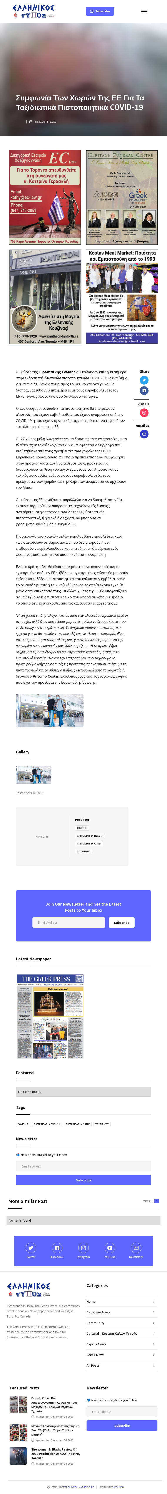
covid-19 (82, 827)
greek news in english (90, 835)
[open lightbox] (33, 775)
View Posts (41, 836)
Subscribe (102, 11)
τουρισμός (83, 851)
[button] (148, 11)
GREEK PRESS (118, 1487)
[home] (33, 11)
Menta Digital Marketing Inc (78, 1487)
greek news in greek (89, 843)
